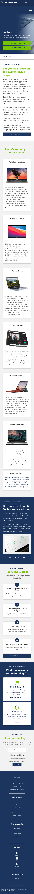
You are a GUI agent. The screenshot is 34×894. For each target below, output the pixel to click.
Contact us (17, 801)
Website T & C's (17, 815)
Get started (15, 134)
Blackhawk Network (10, 890)
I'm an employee (15, 43)
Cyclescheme (17, 830)
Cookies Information (17, 812)
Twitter (17, 866)
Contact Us (15, 722)
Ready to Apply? (17, 786)
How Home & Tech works (17, 783)
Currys (17, 878)
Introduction (17, 781)
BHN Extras (17, 828)
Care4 (17, 836)
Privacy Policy (17, 807)
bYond (17, 839)
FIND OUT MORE (15, 656)
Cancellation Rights (17, 810)
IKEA (17, 881)
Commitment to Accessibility (17, 789)
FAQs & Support (16, 697)
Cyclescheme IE (17, 833)
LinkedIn (17, 860)
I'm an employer (15, 47)
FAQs (17, 804)
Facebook (17, 855)
